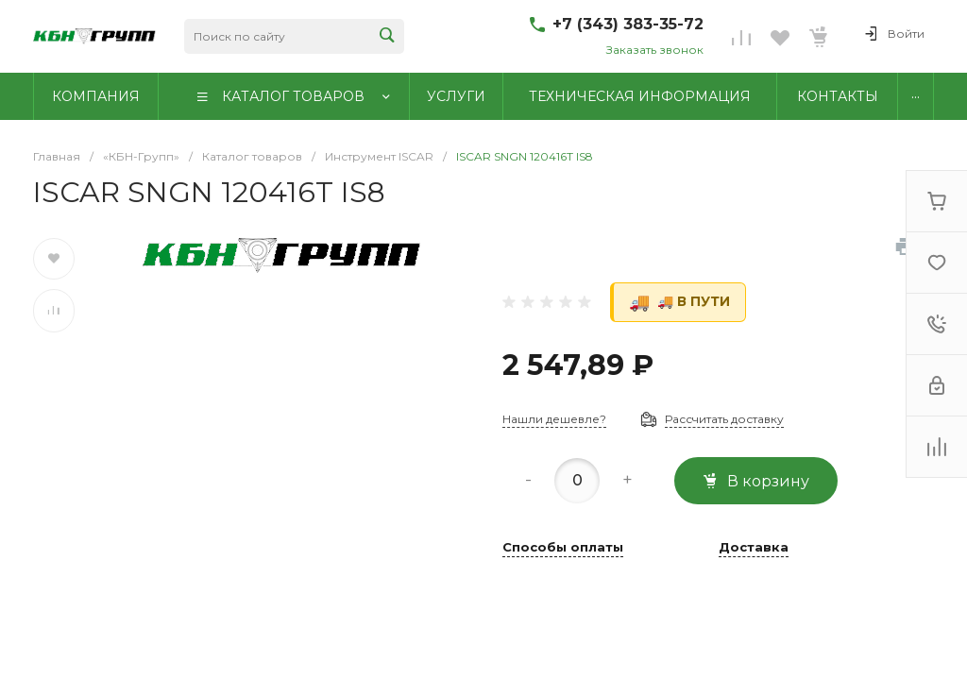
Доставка (754, 547)
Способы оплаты (562, 547)
